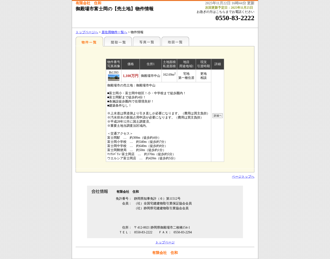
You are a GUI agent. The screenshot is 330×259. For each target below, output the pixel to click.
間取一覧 (118, 41)
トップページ (165, 242)
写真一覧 (146, 41)
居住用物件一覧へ (114, 32)
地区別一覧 (89, 41)
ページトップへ (243, 176)
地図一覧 (175, 41)
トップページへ (87, 32)
